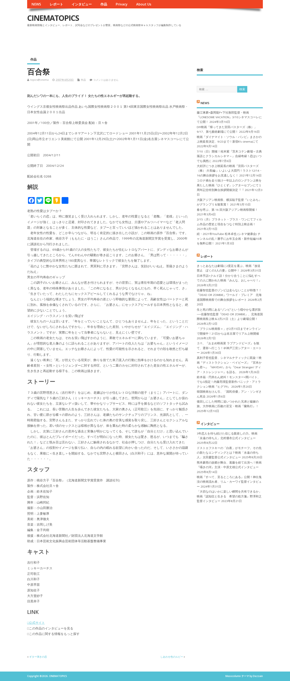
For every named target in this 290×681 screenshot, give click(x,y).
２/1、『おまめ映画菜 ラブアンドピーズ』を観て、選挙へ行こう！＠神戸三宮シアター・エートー (229, 348)
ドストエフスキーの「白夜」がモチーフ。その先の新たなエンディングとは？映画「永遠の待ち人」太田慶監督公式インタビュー (229, 452)
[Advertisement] (182, 39)
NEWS (36, 4)
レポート (56, 4)
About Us (143, 4)
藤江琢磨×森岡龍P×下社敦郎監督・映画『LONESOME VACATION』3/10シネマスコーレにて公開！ (229, 117)
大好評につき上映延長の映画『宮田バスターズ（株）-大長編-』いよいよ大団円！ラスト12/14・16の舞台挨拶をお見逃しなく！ (229, 170)
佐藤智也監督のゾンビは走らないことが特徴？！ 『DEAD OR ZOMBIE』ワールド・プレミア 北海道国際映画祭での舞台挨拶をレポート (229, 295)
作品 (103, 4)
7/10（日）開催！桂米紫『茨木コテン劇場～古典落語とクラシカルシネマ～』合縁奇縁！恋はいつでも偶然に (229, 156)
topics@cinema (39, 80)
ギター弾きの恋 (38, 656)
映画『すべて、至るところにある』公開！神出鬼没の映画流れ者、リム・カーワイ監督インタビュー (229, 481)
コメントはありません (105, 80)
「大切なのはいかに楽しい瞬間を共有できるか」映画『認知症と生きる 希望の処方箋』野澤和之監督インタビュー (229, 496)
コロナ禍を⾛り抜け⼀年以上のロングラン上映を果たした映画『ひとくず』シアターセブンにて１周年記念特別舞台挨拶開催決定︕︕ (229, 185)
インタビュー (82, 4)
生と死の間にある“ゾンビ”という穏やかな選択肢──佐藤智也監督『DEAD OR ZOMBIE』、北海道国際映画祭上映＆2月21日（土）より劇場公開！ (230, 314)
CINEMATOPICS (53, 18)
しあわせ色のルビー (171, 656)
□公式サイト (36, 622)
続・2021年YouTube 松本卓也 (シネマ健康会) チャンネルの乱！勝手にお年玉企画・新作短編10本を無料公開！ (229, 238)
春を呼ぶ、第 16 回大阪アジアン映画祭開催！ (227, 210)
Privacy (122, 4)
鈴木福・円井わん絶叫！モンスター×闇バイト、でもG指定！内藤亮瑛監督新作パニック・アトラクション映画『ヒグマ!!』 (229, 381)
